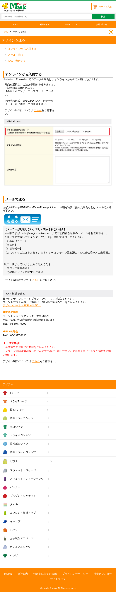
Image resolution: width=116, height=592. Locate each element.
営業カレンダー (103, 573)
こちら (38, 110)
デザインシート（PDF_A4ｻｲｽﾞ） (22, 305)
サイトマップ (58, 578)
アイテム (14, 24)
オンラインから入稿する (22, 48)
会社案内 (23, 573)
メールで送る (15, 54)
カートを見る (102, 6)
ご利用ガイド (43, 24)
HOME (5, 32)
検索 (103, 16)
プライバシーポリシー (75, 573)
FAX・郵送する (17, 60)
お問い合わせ (101, 24)
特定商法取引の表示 (45, 573)
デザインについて (72, 24)
